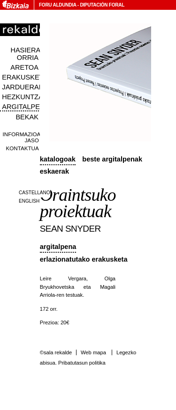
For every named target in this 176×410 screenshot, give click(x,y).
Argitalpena (58, 246)
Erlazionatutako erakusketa (84, 259)
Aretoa (24, 67)
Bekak (26, 117)
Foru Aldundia (57, 4)
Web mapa (93, 352)
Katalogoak (58, 159)
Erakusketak (27, 77)
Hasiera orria (25, 53)
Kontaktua (22, 148)
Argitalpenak (28, 106)
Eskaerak (54, 171)
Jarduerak (22, 87)
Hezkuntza (22, 97)
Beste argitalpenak (112, 159)
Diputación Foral (102, 4)
